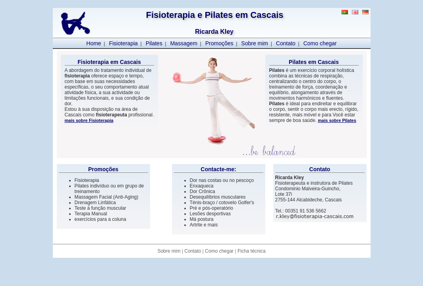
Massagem (183, 43)
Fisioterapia (123, 43)
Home (93, 43)
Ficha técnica (252, 251)
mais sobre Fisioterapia (89, 120)
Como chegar (320, 43)
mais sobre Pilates (337, 120)
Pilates (154, 43)
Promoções (219, 43)
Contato (286, 43)
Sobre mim (254, 43)
